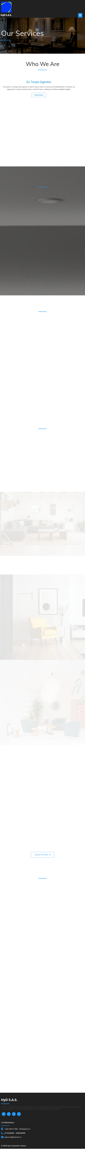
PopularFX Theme (19, 1146)
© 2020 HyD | (6, 1146)
